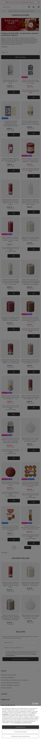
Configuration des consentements (20, 736)
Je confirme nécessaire (20, 731)
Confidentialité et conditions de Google (23, 722)
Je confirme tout (20, 727)
